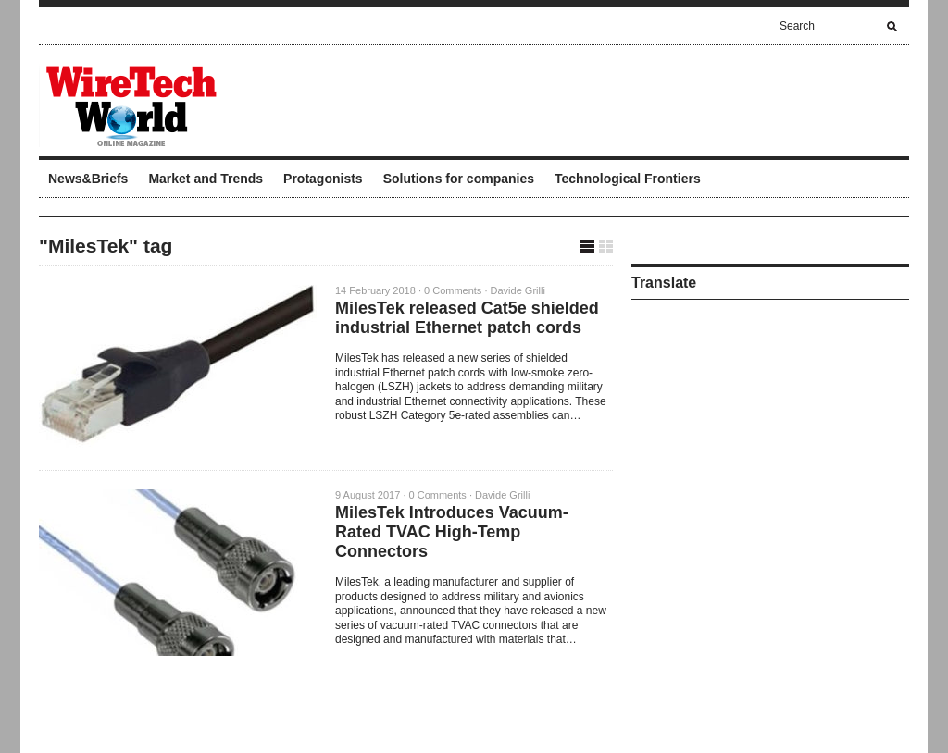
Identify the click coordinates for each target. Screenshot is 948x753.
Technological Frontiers (628, 178)
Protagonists (323, 178)
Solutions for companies (458, 178)
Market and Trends (205, 178)
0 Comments (452, 290)
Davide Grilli (518, 290)
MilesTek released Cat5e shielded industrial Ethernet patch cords (467, 318)
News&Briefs (88, 178)
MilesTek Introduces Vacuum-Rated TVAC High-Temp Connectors (451, 532)
